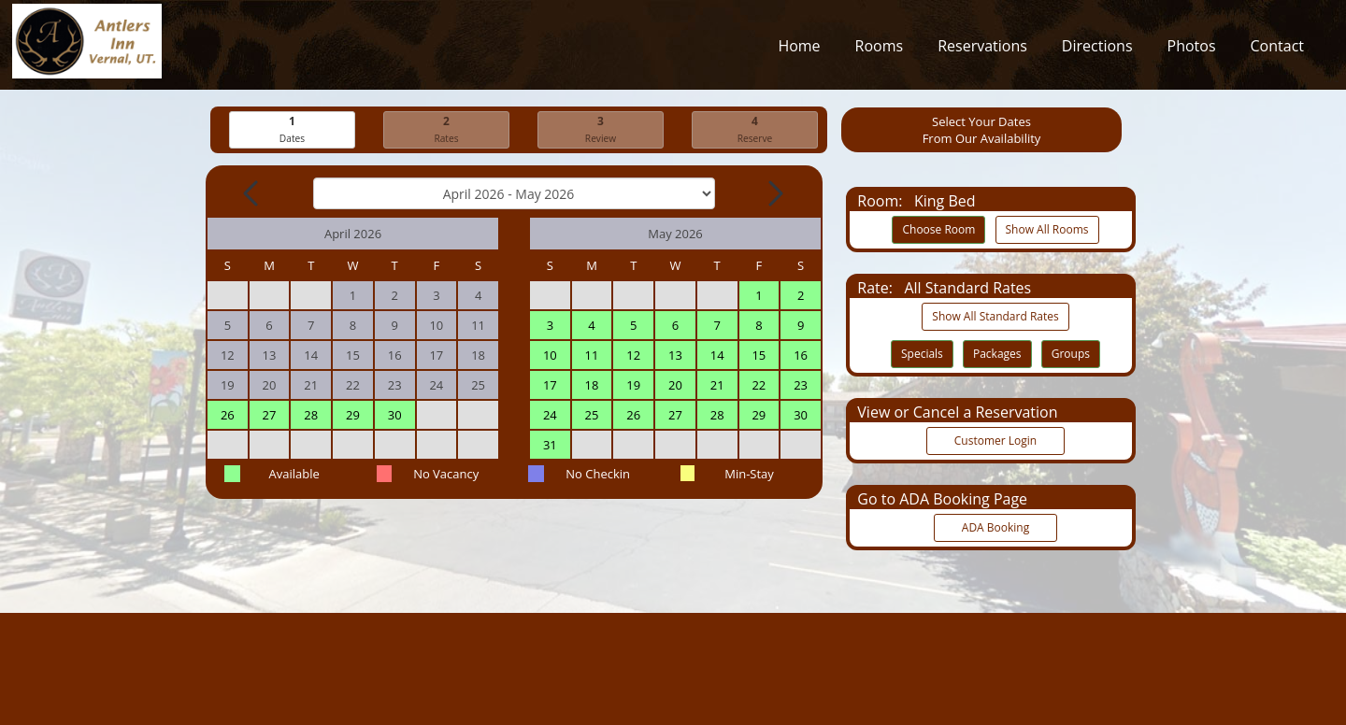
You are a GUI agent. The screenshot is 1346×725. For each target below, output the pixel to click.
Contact (1277, 50)
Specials (922, 354)
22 (759, 385)
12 (633, 356)
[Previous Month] (252, 194)
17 (550, 385)
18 (592, 385)
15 (759, 356)
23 (801, 385)
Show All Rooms (1047, 230)
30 (395, 415)
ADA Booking (995, 528)
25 (592, 415)
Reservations (982, 50)
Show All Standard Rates (995, 317)
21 (717, 385)
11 (592, 356)
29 (353, 415)
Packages (997, 354)
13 (675, 356)
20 (675, 385)
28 (311, 415)
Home (799, 50)
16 (801, 356)
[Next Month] (774, 194)
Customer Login (995, 441)
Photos (1191, 50)
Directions (1097, 50)
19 (633, 385)
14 (717, 356)
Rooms (879, 50)
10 (550, 356)
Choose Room (938, 230)
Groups (1071, 354)
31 (550, 445)
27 (270, 415)
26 (228, 415)
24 (550, 415)
